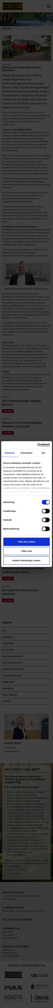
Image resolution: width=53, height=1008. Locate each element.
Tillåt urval (26, 551)
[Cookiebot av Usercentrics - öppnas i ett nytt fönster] (38, 445)
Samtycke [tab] (10, 453)
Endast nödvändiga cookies (26, 560)
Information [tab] (27, 453)
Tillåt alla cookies (26, 542)
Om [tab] (43, 453)
